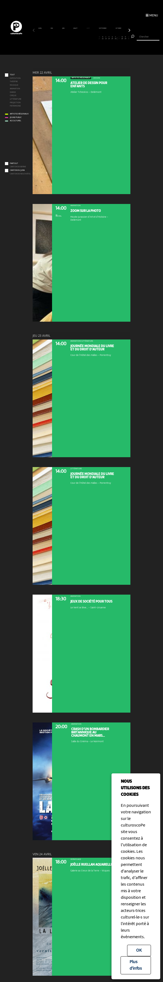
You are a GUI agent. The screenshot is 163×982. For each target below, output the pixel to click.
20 (96, 38)
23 (105, 38)
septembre (103, 28)
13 (73, 38)
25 (112, 38)
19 (93, 38)
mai (52, 28)
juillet (75, 28)
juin (63, 28)
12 (70, 38)
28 (122, 38)
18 (89, 38)
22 (102, 38)
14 (76, 38)
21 (99, 38)
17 (86, 38)
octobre (119, 28)
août (88, 28)
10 (63, 38)
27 (119, 38)
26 (115, 38)
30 (128, 38)
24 (109, 38)
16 (83, 38)
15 (79, 38)
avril (40, 28)
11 (66, 38)
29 (125, 38)
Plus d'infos (136, 965)
